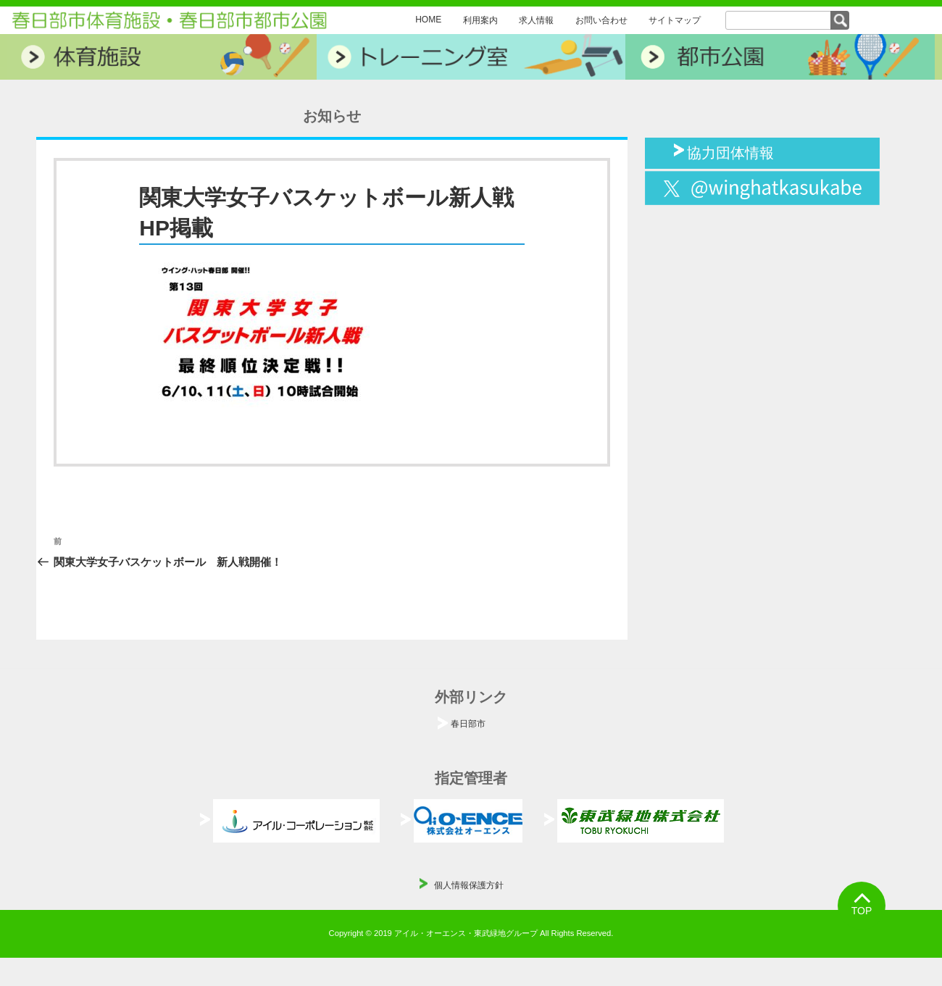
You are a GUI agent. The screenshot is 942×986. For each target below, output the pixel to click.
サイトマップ (675, 20)
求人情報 (536, 20)
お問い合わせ (601, 20)
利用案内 (480, 20)
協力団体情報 (730, 151)
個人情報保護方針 (469, 885)
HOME (428, 19)
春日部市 (468, 724)
